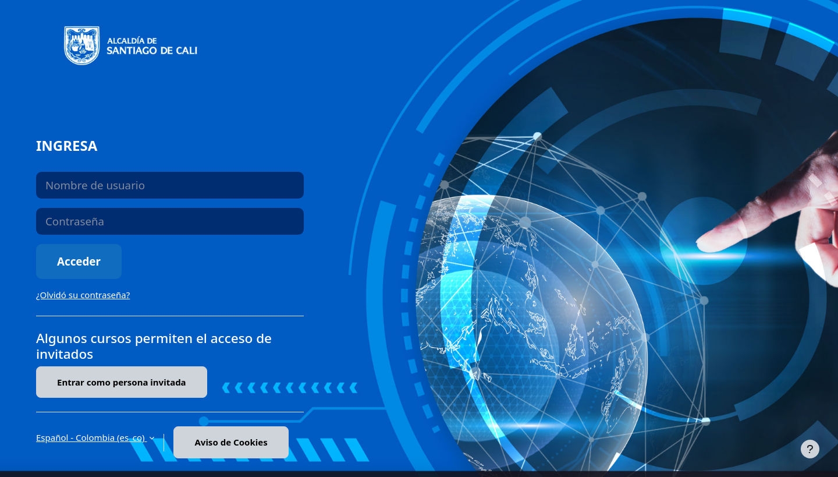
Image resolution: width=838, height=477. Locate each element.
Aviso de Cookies (230, 442)
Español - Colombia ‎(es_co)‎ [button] (91, 437)
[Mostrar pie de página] (810, 449)
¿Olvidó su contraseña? (83, 295)
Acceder (79, 261)
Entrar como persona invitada (121, 382)
